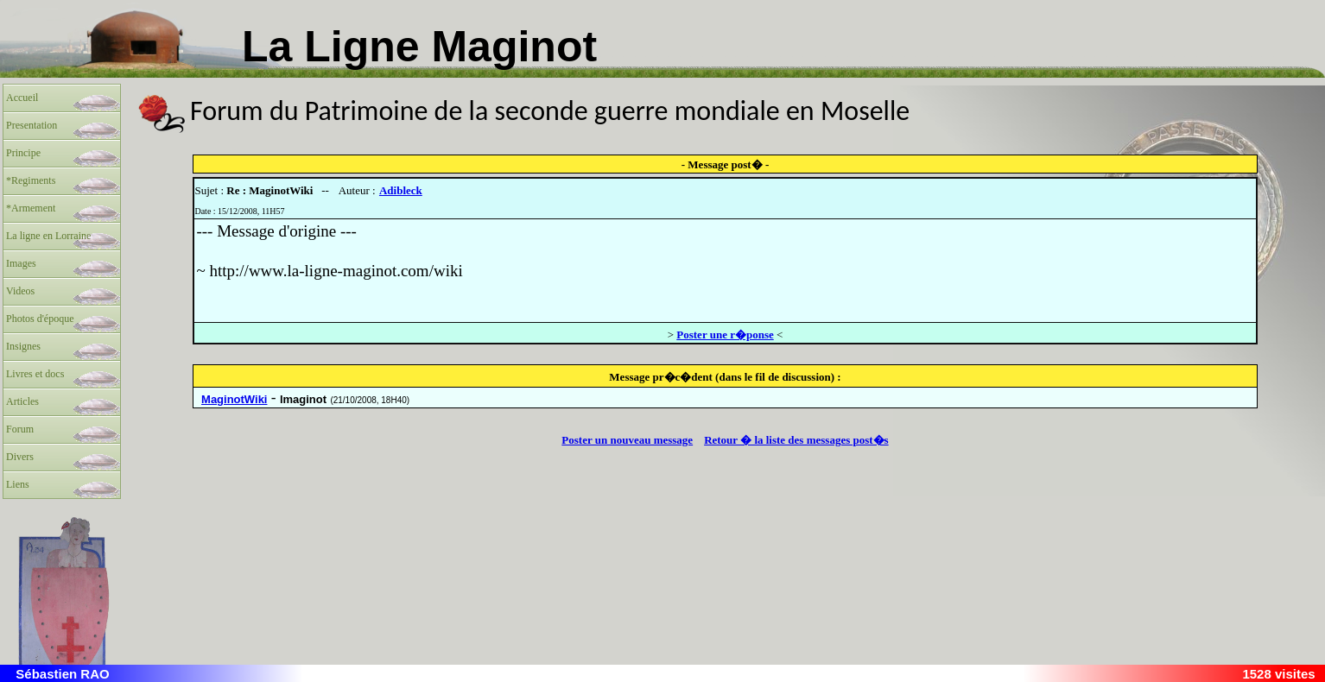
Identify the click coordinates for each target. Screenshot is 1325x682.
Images (21, 263)
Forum (20, 429)
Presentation (31, 125)
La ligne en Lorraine (48, 236)
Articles (22, 401)
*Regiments (30, 180)
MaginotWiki (234, 399)
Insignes (23, 346)
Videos (20, 291)
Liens (17, 484)
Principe (23, 153)
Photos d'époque (40, 319)
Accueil (22, 98)
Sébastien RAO (62, 673)
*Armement (30, 208)
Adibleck (400, 190)
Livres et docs (35, 374)
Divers (20, 457)
